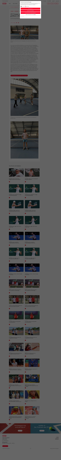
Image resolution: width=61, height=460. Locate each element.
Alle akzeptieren (30, 8)
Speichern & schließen (30, 10)
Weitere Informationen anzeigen (30, 14)
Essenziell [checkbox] (23, 6)
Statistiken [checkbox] (27, 6)
